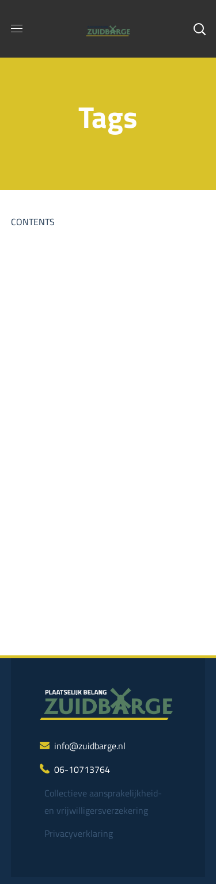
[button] (199, 29)
